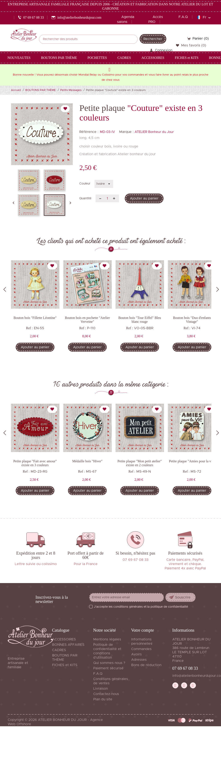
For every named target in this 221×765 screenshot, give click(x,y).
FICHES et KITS (64, 665)
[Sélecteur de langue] (203, 17)
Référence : (88, 132)
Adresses (139, 659)
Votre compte (142, 630)
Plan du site (102, 699)
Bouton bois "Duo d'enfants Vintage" (192, 319)
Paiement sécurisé (108, 668)
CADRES (59, 650)
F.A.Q (183, 17)
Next (217, 289)
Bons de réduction (146, 665)
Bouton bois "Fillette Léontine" (35, 318)
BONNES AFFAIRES (68, 644)
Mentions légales (107, 639)
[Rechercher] (88, 39)
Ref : (29, 328)
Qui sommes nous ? (109, 663)
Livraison (100, 688)
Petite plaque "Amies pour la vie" (192, 461)
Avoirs (136, 654)
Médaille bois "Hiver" (87, 461)
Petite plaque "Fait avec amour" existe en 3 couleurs (35, 463)
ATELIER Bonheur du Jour (154, 132)
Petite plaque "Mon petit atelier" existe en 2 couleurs (139, 463)
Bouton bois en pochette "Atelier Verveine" (87, 319)
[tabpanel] (35, 309)
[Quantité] (107, 198)
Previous (4, 289)
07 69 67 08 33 (185, 668)
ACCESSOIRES (64, 639)
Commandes (141, 649)
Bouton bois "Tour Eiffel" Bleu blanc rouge (139, 319)
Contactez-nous (106, 694)
